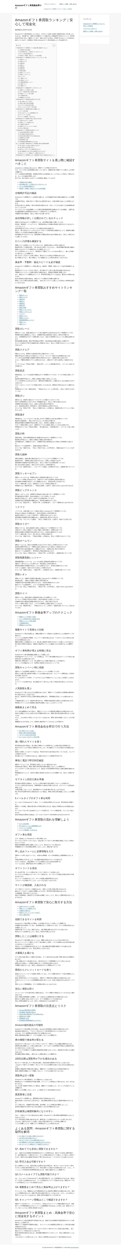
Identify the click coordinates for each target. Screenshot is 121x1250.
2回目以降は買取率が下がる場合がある (30, 136)
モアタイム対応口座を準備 (27, 105)
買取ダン (22, 65)
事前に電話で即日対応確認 (27, 103)
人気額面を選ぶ (24, 95)
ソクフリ (23, 76)
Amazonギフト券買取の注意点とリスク (28, 130)
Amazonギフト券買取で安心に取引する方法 (29, 118)
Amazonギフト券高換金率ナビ (28, 6)
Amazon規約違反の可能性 (27, 132)
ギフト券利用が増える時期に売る (28, 92)
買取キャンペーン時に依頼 (27, 93)
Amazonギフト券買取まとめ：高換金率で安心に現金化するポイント (36, 155)
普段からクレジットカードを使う (28, 126)
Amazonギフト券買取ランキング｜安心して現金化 (58, 9)
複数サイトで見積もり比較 (27, 90)
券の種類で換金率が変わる (27, 134)
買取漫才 (22, 67)
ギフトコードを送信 (25, 115)
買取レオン (23, 84)
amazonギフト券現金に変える (24, 168)
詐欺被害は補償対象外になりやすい (29, 141)
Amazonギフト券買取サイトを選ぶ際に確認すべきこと (32, 48)
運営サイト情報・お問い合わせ (68, 4)
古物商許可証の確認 (25, 50)
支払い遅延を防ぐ (24, 128)
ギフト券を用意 (24, 111)
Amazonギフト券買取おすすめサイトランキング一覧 (32, 57)
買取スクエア (23, 61)
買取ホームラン (25, 80)
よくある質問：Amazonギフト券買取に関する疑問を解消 (33, 143)
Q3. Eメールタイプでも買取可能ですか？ (30, 149)
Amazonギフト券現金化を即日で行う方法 (28, 99)
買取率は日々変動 (24, 138)
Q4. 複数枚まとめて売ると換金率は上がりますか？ (33, 151)
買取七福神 (23, 71)
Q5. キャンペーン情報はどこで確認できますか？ (32, 153)
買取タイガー (24, 78)
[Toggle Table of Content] (53, 45)
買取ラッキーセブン (25, 72)
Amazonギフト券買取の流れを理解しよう (28, 109)
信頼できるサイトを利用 (26, 120)
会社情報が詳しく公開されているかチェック (31, 51)
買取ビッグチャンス (25, 74)
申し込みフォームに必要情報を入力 (29, 113)
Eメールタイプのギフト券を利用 (28, 107)
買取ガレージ (23, 59)
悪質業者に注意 (24, 139)
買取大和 (22, 69)
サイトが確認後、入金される (27, 116)
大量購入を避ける (24, 124)
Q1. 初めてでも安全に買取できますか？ (30, 145)
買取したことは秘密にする (27, 122)
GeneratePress (74, 1247)
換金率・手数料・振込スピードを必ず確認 (31, 55)
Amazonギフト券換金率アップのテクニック (29, 88)
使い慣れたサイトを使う (26, 101)
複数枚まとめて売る (25, 97)
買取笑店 (22, 63)
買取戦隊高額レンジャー (27, 82)
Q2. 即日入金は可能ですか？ (27, 147)
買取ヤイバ (23, 86)
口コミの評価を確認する (26, 53)
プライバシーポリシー (50, 4)
